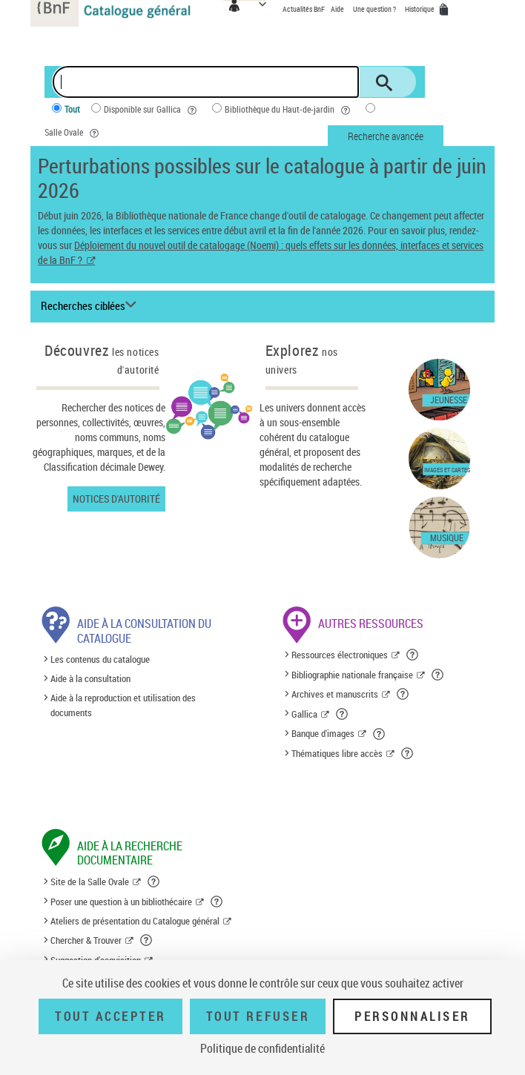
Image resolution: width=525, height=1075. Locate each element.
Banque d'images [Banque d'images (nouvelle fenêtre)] (322, 733)
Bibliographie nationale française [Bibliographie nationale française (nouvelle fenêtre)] (352, 674)
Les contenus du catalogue (100, 659)
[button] (413, 654)
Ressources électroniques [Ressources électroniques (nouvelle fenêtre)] (339, 654)
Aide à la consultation (90, 678)
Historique (420, 9)
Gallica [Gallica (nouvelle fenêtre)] (304, 714)
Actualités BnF (304, 9)
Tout (72, 109)
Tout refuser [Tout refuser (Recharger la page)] (257, 1016)
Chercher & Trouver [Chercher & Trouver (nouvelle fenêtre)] (86, 940)
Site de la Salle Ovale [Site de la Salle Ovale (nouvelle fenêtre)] (89, 881)
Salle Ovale (73, 133)
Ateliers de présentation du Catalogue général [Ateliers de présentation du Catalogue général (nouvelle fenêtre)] (134, 920)
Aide (338, 9)
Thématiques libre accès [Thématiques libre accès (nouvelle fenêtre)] (337, 753)
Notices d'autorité (116, 499)
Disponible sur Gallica (152, 110)
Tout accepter (110, 1016)
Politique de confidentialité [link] (262, 1048)
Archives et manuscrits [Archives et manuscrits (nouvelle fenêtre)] (334, 694)
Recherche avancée (385, 136)
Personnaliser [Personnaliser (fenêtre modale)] (412, 1016)
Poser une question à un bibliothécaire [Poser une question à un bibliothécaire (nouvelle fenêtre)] (121, 901)
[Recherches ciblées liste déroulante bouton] (91, 306)
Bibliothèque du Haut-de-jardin (289, 110)
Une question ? (374, 9)
